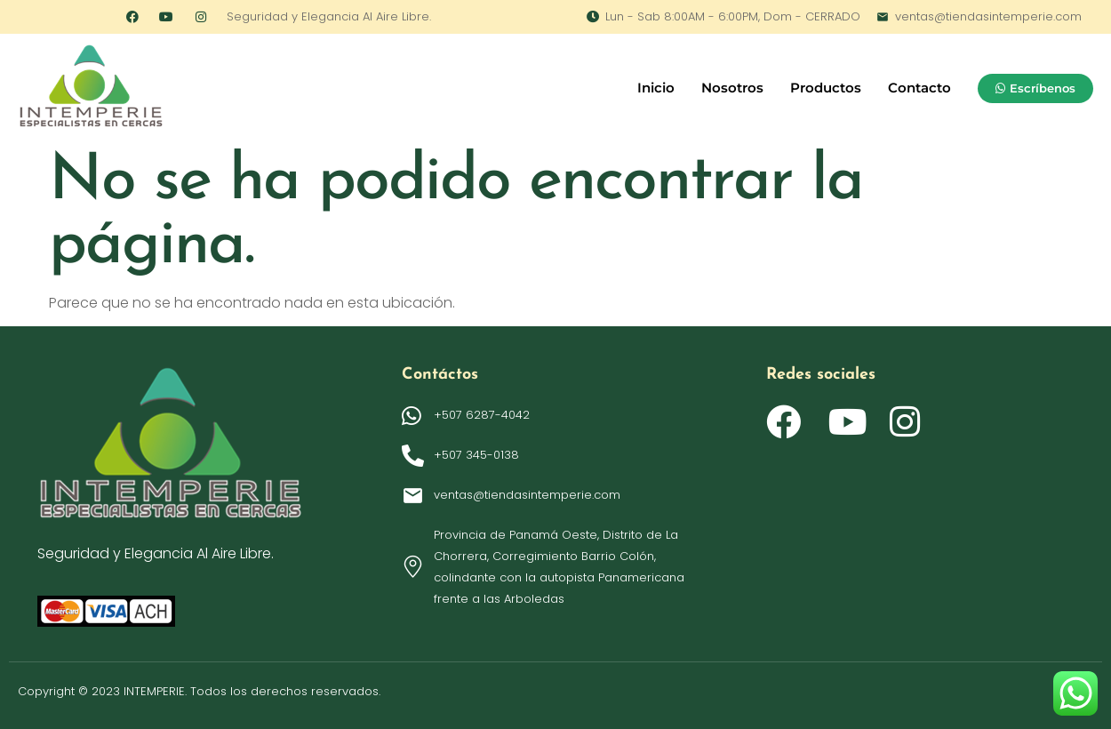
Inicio (656, 87)
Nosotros (732, 87)
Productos (825, 87)
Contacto (919, 87)
